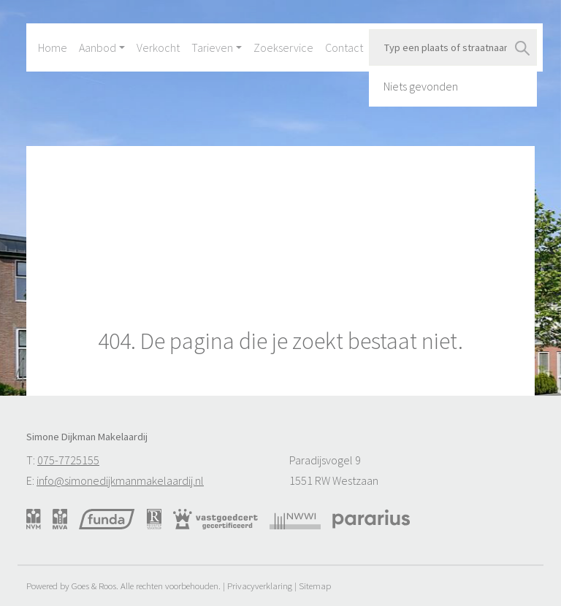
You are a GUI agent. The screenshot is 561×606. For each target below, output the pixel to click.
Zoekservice (283, 47)
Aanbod (97, 47)
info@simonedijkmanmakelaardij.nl (120, 480)
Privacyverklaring (259, 585)
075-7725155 (68, 460)
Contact (344, 47)
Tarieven (212, 47)
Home (52, 47)
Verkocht (158, 47)
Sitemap (315, 585)
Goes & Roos (94, 585)
